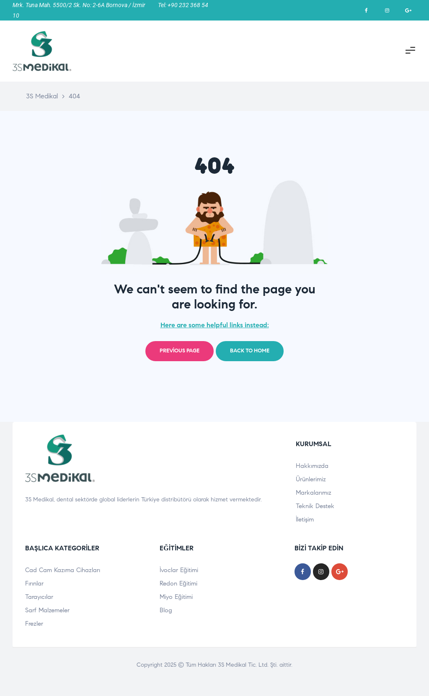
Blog (166, 610)
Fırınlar (34, 583)
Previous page (179, 350)
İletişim (305, 519)
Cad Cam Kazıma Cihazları (62, 570)
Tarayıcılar (39, 597)
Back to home (249, 350)
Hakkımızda (312, 466)
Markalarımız (313, 492)
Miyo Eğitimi (176, 597)
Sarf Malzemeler (47, 610)
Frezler (34, 623)
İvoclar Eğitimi (179, 570)
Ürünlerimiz (311, 479)
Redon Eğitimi (178, 583)
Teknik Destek (315, 506)
